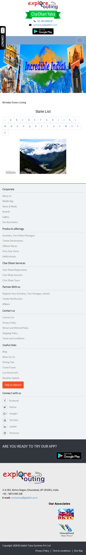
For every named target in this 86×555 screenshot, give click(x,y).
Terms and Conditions (13, 338)
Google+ (10, 413)
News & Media (9, 206)
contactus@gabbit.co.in (45, 24)
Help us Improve (13, 384)
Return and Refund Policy (15, 327)
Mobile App (7, 201)
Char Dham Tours (11, 280)
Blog (4, 351)
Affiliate (6, 304)
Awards (6, 211)
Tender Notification (12, 298)
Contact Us (8, 317)
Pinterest (10, 433)
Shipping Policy (10, 333)
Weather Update (10, 378)
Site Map (78, 550)
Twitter (9, 407)
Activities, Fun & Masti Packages (18, 235)
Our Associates (10, 222)
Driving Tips (8, 362)
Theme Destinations (12, 240)
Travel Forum (9, 367)
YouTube (10, 420)
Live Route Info (10, 372)
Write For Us (8, 357)
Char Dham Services (12, 275)
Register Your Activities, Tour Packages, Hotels (26, 293)
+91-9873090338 (44, 21)
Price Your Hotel (10, 251)
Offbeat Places (9, 246)
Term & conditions (61, 550)
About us (7, 195)
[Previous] (5, 120)
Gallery (5, 216)
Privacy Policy (9, 322)
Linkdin (9, 426)
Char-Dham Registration (14, 269)
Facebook (10, 400)
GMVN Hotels (9, 256)
